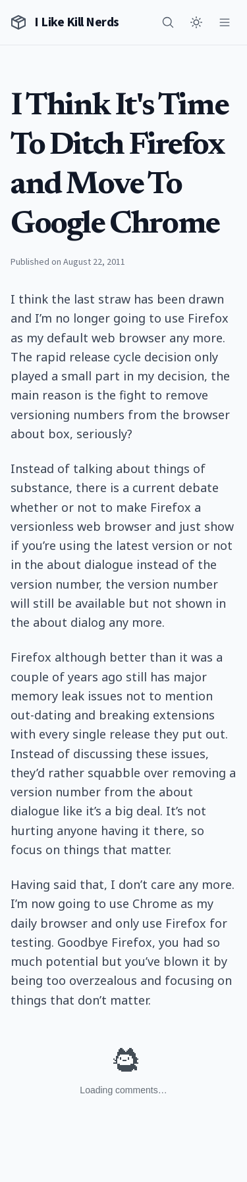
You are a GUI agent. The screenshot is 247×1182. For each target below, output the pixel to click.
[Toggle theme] (196, 22)
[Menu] (224, 22)
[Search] (168, 22)
